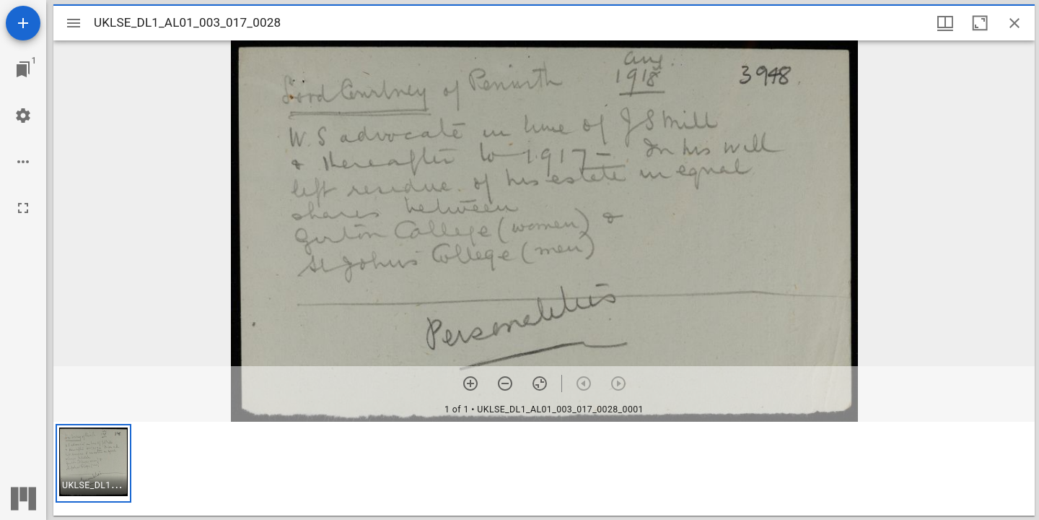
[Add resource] (23, 23)
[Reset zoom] (539, 383)
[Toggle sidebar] (73, 23)
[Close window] (1014, 23)
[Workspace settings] (23, 115)
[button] (93, 463)
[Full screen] (23, 208)
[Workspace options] (23, 161)
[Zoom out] (505, 383)
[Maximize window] (980, 23)
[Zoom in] (470, 383)
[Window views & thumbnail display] (945, 23)
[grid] (544, 469)
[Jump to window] (23, 69)
